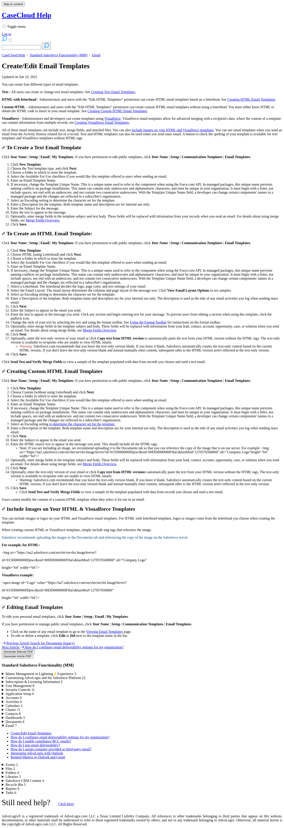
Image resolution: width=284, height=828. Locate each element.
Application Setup (20, 694)
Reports (12, 789)
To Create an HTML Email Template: (47, 233)
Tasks (11, 793)
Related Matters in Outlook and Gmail (38, 757)
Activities (14, 702)
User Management (20, 686)
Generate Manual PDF (18, 651)
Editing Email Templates (32, 607)
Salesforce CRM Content (25, 781)
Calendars (14, 706)
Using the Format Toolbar (148, 322)
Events (12, 765)
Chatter (13, 710)
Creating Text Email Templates (113, 92)
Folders (12, 773)
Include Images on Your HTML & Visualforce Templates (68, 509)
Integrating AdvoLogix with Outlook (37, 753)
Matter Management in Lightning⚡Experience (41, 674)
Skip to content (13, 4)
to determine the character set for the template (81, 424)
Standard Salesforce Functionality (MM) (58, 55)
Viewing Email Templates (104, 632)
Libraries (13, 777)
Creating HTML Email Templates (251, 99)
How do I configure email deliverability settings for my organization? (60, 737)
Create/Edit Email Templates (46, 66)
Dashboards (15, 718)
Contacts (13, 714)
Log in (6, 34)
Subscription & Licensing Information (34, 682)
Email (96, 55)
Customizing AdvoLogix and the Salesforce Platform (45, 678)
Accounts (14, 698)
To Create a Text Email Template (41, 147)
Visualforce (112, 118)
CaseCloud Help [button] (26, 15)
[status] (142, 84)
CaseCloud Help (13, 55)
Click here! (66, 804)
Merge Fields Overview (42, 220)
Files (10, 769)
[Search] (21, 47)
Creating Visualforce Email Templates (102, 122)
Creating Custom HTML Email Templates (117, 111)
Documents (15, 722)
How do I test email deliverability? (35, 745)
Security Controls (20, 690)
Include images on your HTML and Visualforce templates (172, 130)
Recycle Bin (16, 785)
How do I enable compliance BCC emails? (41, 741)
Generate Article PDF (18, 656)
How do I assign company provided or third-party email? (51, 749)
